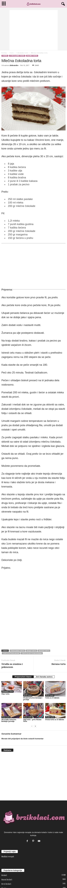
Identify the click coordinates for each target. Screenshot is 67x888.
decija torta (31, 651)
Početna (4, 53)
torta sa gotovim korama (32, 653)
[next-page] (35, 726)
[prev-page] (31, 726)
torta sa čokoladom (11, 653)
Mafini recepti (7, 856)
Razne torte (32, 56)
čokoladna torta (17, 651)
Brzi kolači (6, 884)
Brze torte (28, 695)
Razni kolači (6, 879)
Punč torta (5, 694)
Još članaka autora (44, 677)
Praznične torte (7, 691)
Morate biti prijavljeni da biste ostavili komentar (22, 739)
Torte (11, 53)
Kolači (4, 875)
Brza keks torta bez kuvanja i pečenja (8, 720)
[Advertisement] (33, 30)
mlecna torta (44, 651)
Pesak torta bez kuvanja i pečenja (32, 699)
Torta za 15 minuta (52, 698)
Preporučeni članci (23, 677)
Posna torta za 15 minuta (54, 720)
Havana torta (59, 664)
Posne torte (50, 717)
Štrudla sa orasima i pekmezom (12, 665)
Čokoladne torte (22, 53)
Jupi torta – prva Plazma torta (32, 720)
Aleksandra (14, 65)
